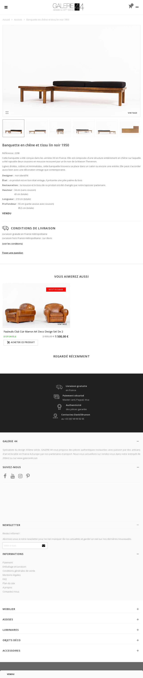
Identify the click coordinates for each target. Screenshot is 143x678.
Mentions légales (12, 575)
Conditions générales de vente (19, 570)
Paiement (8, 562)
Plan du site (9, 583)
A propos (7, 587)
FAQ (5, 579)
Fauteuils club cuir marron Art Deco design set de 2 (33, 331)
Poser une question (12, 252)
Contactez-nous (11, 591)
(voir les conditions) (12, 243)
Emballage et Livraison (14, 566)
